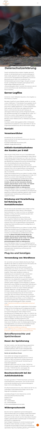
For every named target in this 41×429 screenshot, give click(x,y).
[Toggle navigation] (37, 3)
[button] (37, 425)
